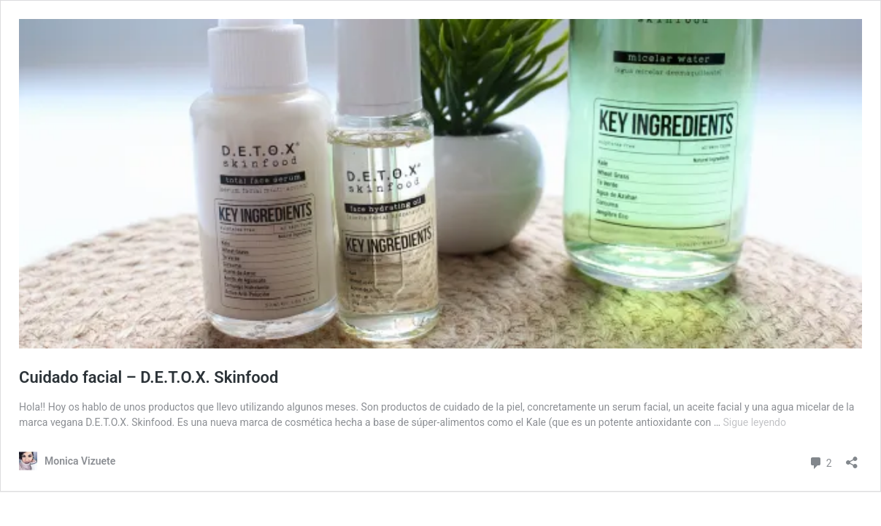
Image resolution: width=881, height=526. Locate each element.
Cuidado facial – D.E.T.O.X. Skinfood (148, 377)
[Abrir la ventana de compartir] (852, 457)
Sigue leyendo (755, 422)
